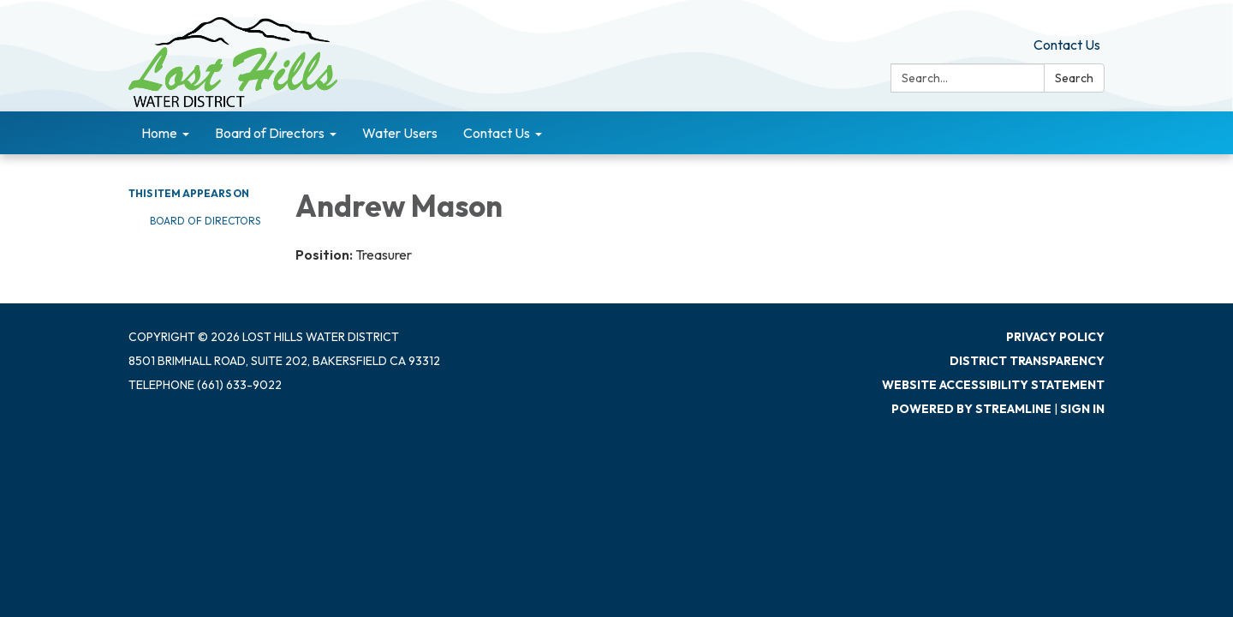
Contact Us (1066, 44)
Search (1074, 78)
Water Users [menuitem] (400, 132)
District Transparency (1027, 360)
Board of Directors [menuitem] (270, 132)
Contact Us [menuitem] (496, 132)
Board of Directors (205, 220)
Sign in (1082, 408)
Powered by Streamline (971, 408)
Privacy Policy (1055, 336)
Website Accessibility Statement (993, 384)
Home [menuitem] (159, 132)
